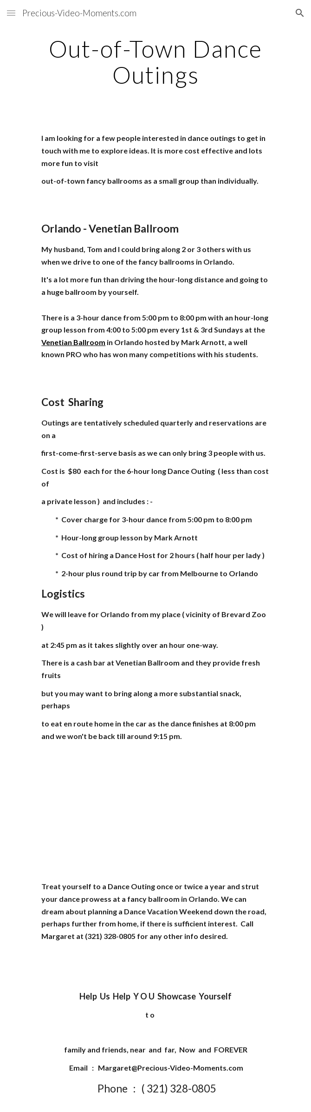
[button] (11, 13)
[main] (155, 61)
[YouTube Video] (155, 811)
